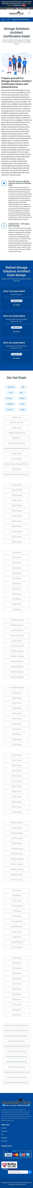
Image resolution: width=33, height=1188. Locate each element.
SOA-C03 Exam (16, 734)
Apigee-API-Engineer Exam (16, 1067)
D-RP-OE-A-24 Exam (17, 833)
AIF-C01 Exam (16, 724)
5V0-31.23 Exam (17, 812)
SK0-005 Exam (16, 989)
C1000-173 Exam (16, 500)
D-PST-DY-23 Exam (17, 880)
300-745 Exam (16, 599)
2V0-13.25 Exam (17, 755)
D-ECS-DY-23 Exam (17, 864)
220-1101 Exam (17, 1004)
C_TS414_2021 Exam (16, 635)
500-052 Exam (16, 557)
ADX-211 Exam (16, 454)
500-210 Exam (16, 604)
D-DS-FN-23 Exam (16, 843)
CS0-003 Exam (16, 1010)
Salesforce (11, 387)
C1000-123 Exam (16, 537)
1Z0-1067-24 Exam (17, 947)
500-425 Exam (16, 552)
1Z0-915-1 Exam (17, 932)
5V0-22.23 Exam (17, 786)
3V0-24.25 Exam (17, 776)
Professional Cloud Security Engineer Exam (17, 1082)
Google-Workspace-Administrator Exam (16, 1046)
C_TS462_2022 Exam (16, 630)
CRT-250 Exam (16, 438)
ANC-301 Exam (16, 417)
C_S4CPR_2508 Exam (16, 677)
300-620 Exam (16, 589)
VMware (22, 398)
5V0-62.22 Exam (17, 765)
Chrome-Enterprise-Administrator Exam (17, 1072)
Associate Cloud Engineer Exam (17, 1051)
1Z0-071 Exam (16, 901)
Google (22, 409)
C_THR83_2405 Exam (16, 651)
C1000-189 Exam (16, 485)
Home (3, 19)
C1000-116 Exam (16, 521)
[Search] (18, 1172)
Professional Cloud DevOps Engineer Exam (17, 1025)
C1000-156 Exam (16, 516)
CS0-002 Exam (16, 984)
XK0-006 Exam (16, 999)
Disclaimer (4, 1137)
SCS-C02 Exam (16, 693)
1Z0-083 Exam (16, 895)
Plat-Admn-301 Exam (16, 422)
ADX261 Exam (16, 428)
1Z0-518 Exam (16, 890)
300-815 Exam (16, 594)
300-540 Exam (16, 609)
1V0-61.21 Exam (17, 760)
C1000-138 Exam (16, 511)
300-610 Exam (16, 583)
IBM (23, 387)
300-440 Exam (16, 578)
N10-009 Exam (16, 973)
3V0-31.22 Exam (17, 807)
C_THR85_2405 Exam (16, 620)
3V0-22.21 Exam (17, 791)
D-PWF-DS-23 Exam (17, 854)
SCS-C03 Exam (16, 739)
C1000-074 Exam (16, 490)
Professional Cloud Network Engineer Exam (17, 1036)
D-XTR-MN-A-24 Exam (17, 869)
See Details (16, 305)
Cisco (10, 393)
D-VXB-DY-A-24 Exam (16, 859)
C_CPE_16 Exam (17, 641)
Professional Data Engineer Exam (16, 1062)
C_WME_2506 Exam (17, 661)
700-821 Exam (16, 563)
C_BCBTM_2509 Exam (17, 625)
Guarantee (4, 1131)
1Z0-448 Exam (16, 916)
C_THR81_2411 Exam (16, 646)
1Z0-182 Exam (16, 911)
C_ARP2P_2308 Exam (16, 672)
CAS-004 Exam (16, 1015)
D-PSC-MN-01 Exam (17, 849)
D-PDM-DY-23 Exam (17, 823)
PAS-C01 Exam (16, 745)
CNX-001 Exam (16, 958)
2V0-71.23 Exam (17, 781)
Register (20, 8)
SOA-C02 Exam (16, 698)
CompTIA (10, 409)
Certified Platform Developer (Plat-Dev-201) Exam (17, 464)
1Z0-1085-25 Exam (17, 942)
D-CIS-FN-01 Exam (16, 828)
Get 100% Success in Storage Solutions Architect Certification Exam (19, 183)
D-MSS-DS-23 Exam (17, 874)
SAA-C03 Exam (16, 708)
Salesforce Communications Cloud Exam (17, 474)
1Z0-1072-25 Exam (17, 906)
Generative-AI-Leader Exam (16, 1041)
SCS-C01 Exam (16, 719)
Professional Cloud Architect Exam (17, 1056)
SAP (21, 393)
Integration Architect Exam (16, 433)
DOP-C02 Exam (16, 729)
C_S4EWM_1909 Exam (17, 656)
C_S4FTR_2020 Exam (16, 667)
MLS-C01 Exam (17, 703)
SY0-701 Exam (16, 978)
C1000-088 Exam (16, 526)
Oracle (22, 404)
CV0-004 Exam (16, 994)
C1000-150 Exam (16, 531)
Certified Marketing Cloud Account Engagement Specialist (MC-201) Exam (17, 448)
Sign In (10, 8)
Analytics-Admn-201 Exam (17, 443)
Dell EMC (10, 404)
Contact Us (4, 1141)
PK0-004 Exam (16, 968)
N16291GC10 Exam (17, 926)
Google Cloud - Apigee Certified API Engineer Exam (17, 1030)
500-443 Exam (16, 568)
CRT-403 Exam (16, 469)
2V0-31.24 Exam (17, 797)
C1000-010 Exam (16, 495)
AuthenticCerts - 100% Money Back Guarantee (18, 225)
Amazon (9, 398)
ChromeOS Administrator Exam (16, 1077)
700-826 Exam (16, 573)
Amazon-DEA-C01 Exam (16, 687)
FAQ (2, 1134)
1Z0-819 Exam (16, 937)
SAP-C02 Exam (16, 713)
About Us (3, 1128)
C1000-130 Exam (16, 542)
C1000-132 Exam (16, 506)
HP (9, 19)
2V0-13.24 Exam (17, 802)
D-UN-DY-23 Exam (16, 838)
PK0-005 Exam (16, 963)
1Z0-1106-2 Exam (16, 921)
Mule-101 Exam (17, 459)
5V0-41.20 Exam (17, 771)
